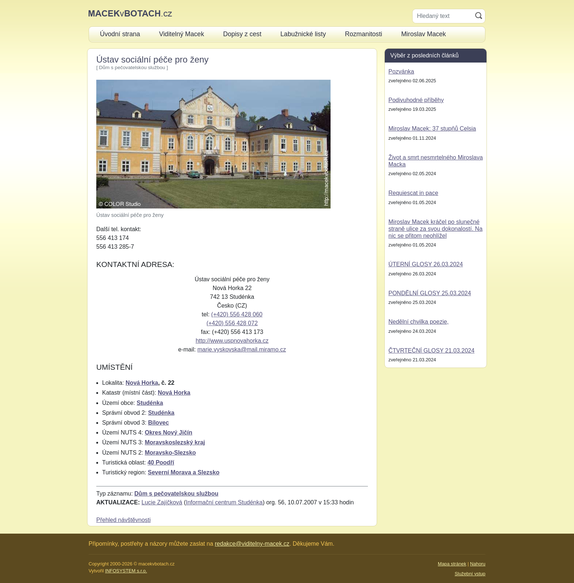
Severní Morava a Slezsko (184, 472)
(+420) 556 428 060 (236, 314)
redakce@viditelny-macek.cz (252, 544)
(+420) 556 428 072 (232, 323)
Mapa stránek (452, 564)
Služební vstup (470, 573)
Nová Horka (142, 383)
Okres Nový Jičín (168, 432)
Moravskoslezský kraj (175, 442)
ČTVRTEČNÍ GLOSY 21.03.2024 (431, 350)
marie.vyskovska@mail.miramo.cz (241, 349)
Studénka (150, 403)
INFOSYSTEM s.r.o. (126, 570)
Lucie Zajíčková (162, 502)
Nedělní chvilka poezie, (418, 322)
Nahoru (477, 564)
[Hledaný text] (442, 16)
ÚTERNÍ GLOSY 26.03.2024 (425, 264)
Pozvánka (401, 71)
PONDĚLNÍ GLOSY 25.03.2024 (429, 293)
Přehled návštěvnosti (123, 520)
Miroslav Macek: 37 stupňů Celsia (432, 128)
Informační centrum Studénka (224, 502)
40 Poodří (161, 462)
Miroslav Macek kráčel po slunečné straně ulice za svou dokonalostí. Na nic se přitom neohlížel (435, 229)
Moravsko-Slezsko (170, 453)
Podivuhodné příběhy (416, 100)
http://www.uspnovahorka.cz (231, 341)
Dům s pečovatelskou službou (176, 493)
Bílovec (158, 423)
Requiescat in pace (413, 193)
